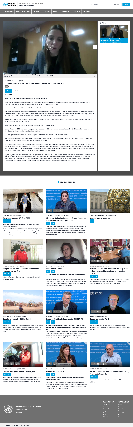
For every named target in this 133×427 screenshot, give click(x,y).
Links (119, 411)
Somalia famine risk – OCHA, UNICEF (17, 319)
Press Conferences (23, 11)
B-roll (55, 11)
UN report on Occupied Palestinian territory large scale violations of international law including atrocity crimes (108, 271)
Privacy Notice (25, 425)
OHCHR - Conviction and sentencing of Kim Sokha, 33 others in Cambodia (109, 373)
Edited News (9, 11)
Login (126, 4)
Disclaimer (121, 417)
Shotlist (17, 91)
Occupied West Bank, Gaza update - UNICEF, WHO (65, 319)
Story (8, 91)
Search (120, 406)
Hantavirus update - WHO (99, 319)
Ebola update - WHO (54, 269)
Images (47, 11)
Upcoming (76, 11)
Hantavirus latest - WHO (55, 372)
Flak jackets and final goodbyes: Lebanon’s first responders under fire (21, 270)
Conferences (65, 11)
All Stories (86, 11)
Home (120, 404)
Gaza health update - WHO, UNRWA (16, 218)
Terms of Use (122, 415)
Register (116, 4)
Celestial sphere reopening (100, 218)
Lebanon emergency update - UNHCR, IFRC (19, 372)
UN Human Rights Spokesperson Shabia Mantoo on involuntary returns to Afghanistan (66, 219)
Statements (37, 11)
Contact (7, 425)
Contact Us (121, 413)
